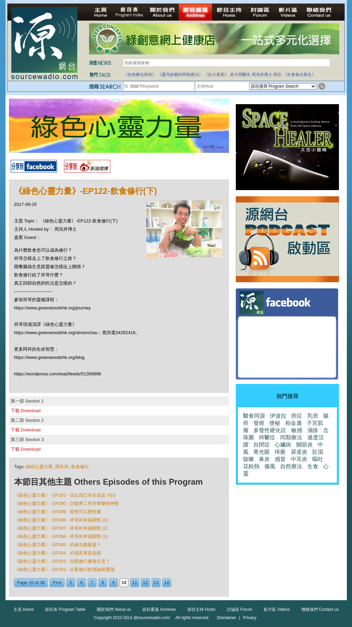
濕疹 (312, 430)
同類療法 (291, 437)
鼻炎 (264, 459)
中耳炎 (299, 459)
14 (166, 582)
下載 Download (26, 410)
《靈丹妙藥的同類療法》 (180, 74)
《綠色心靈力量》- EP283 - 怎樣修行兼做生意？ (62, 561)
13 (156, 582)
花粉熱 (251, 466)
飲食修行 (80, 466)
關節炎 (304, 445)
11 (134, 582)
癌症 (277, 74)
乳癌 (312, 416)
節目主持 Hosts (201, 609)
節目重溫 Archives (159, 609)
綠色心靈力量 (39, 466)
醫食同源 (254, 416)
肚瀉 (317, 452)
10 (124, 582)
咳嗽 (248, 459)
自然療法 (291, 466)
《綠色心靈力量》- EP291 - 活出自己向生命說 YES (65, 495)
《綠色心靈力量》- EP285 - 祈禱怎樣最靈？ (57, 544)
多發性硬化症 (269, 430)
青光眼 (261, 452)
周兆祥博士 (262, 74)
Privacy (249, 617)
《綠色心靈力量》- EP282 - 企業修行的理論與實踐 (64, 569)
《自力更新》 (216, 74)
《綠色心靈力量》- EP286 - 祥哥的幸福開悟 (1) (61, 536)
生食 (312, 466)
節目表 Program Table (65, 609)
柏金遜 (293, 423)
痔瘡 (280, 452)
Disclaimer (226, 617)
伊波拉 (278, 416)
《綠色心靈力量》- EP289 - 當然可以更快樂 (57, 511)
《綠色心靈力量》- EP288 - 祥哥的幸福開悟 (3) (61, 519)
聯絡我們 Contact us (320, 609)
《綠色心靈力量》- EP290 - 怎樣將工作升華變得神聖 (66, 503)
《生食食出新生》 (299, 74)
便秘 (274, 423)
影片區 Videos (277, 609)
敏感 (296, 430)
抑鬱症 (267, 437)
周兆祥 (61, 466)
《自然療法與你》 (139, 74)
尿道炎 (299, 452)
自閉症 (261, 445)
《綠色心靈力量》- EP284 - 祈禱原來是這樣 (57, 553)
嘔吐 (317, 459)
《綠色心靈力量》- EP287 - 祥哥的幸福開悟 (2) (61, 528)
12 (145, 582)
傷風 (269, 466)
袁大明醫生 (240, 74)
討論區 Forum (239, 609)
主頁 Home (23, 609)
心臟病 (283, 445)
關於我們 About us (114, 609)
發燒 (258, 423)
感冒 (280, 459)
